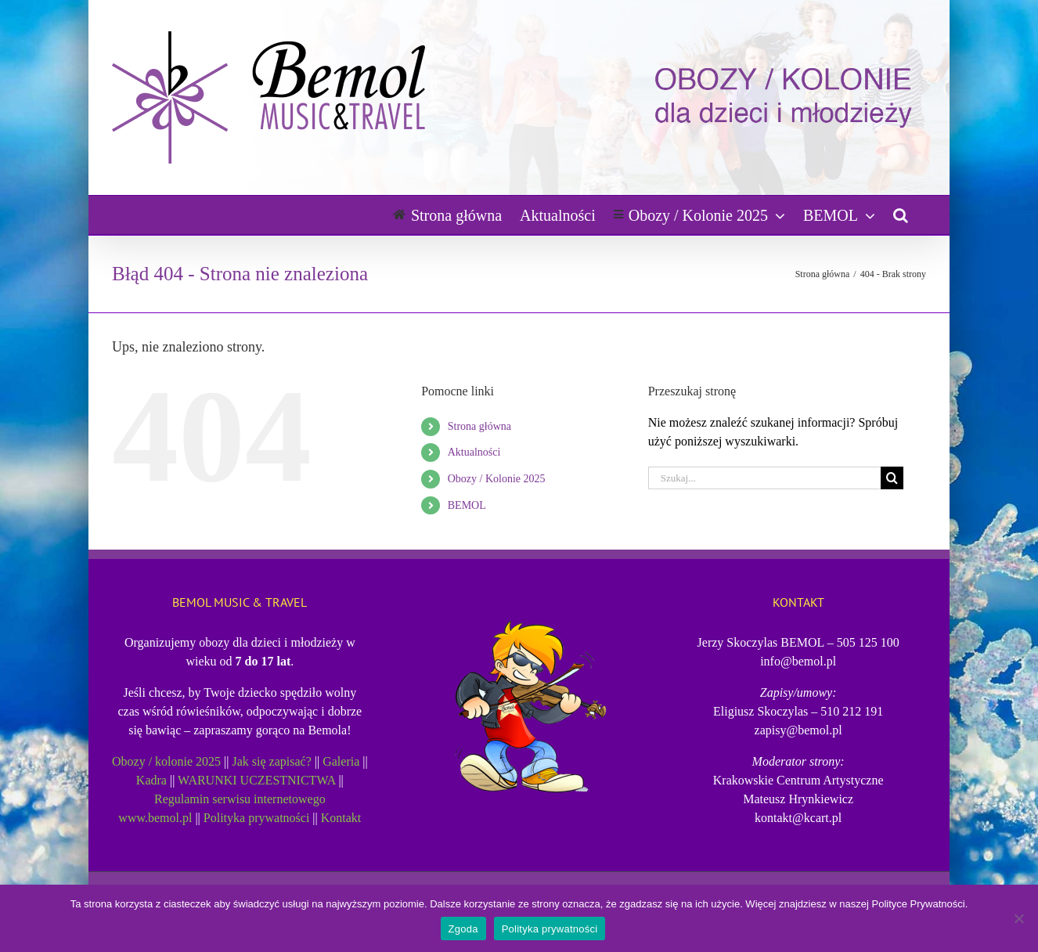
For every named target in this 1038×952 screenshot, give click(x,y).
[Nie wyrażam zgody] (1018, 918)
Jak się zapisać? (272, 761)
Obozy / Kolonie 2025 (497, 479)
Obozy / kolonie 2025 (166, 761)
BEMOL (467, 505)
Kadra (151, 780)
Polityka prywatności (257, 817)
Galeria (341, 761)
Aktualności (474, 452)
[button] (900, 215)
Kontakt (341, 817)
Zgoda (463, 929)
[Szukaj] (892, 478)
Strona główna (479, 426)
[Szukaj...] (764, 478)
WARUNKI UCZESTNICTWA (256, 780)
